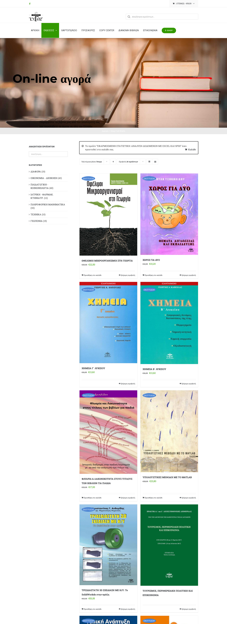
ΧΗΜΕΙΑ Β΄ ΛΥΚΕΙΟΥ (154, 369)
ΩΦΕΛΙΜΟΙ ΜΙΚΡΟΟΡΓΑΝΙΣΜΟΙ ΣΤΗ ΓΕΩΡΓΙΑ (107, 260)
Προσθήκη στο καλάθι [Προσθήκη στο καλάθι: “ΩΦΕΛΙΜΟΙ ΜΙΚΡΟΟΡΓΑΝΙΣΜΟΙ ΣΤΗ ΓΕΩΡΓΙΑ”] (92, 275)
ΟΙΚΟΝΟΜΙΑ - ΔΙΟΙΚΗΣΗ (44, 178)
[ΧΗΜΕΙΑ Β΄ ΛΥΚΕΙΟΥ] (169, 323)
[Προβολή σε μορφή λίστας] (155, 161)
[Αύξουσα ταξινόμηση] (113, 162)
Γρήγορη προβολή (128, 275)
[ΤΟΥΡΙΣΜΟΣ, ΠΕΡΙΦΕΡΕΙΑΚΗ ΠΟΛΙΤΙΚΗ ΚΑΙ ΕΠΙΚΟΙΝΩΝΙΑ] (169, 545)
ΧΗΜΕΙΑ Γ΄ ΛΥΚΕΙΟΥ (93, 368)
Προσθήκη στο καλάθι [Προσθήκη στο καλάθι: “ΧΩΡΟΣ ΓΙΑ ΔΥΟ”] (153, 275)
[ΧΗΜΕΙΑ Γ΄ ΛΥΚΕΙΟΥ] (108, 322)
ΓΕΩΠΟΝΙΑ (37, 220)
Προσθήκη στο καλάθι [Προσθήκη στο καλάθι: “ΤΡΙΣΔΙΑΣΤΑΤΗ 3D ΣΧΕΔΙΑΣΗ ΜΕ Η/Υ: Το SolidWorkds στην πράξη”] (92, 609)
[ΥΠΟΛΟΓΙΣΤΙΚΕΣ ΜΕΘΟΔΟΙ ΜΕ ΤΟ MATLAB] (169, 431)
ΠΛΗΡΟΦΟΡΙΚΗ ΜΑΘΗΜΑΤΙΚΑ (48, 204)
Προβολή (128, 161)
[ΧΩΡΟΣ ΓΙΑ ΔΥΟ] (169, 214)
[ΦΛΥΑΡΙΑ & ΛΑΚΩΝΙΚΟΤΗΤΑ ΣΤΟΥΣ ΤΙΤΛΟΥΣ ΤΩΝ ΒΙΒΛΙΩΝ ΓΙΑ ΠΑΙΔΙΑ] (108, 432)
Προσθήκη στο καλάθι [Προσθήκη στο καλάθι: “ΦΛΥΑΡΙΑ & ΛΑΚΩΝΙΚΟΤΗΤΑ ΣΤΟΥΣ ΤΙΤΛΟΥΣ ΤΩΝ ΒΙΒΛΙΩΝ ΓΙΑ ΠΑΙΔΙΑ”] (92, 497)
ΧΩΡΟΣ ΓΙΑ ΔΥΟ (151, 259)
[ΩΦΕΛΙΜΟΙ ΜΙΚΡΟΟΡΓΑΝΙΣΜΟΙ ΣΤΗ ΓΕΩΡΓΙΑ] (108, 214)
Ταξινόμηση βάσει (91, 161)
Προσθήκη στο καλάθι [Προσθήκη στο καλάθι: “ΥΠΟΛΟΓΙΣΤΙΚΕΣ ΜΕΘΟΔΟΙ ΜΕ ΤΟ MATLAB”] (153, 497)
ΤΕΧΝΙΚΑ (36, 214)
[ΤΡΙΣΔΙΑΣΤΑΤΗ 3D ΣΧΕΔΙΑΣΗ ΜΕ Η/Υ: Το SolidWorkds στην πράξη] (108, 544)
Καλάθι (192, 149)
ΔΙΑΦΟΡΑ (36, 171)
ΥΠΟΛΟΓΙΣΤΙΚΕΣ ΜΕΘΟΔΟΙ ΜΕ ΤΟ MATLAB (167, 477)
